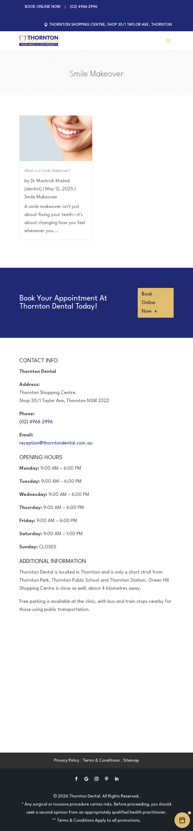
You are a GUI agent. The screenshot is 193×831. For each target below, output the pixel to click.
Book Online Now (43, 7)
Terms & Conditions (101, 760)
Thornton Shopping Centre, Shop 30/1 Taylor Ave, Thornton (110, 25)
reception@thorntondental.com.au (55, 443)
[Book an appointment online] (182, 820)
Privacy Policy (66, 760)
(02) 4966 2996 (83, 7)
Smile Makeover (40, 197)
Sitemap (131, 760)
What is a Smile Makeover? (47, 171)
